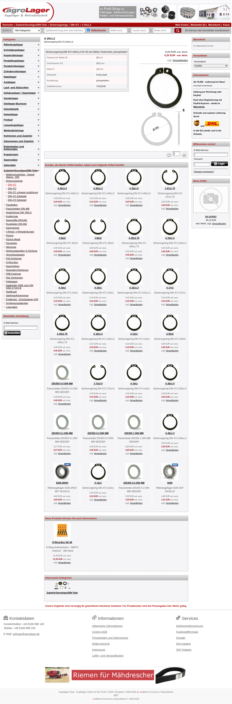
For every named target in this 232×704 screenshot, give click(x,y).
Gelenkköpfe (11, 109)
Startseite (7, 25)
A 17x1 (169, 287)
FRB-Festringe (13, 274)
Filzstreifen (11, 243)
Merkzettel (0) (198, 25)
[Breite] (162, 30)
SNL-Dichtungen (14, 277)
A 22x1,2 (133, 287)
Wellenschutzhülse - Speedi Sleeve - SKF (20, 175)
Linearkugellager (14, 125)
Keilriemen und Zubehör (18, 135)
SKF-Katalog (183, 649)
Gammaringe (12, 228)
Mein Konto (181, 25)
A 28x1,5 (169, 383)
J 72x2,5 (98, 383)
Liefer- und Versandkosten (107, 655)
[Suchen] (177, 30)
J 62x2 (98, 238)
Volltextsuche (98, 30)
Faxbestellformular (187, 631)
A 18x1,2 (98, 334)
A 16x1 (62, 287)
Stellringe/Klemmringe (17, 295)
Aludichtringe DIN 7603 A (19, 212)
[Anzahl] (176, 153)
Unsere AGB (99, 631)
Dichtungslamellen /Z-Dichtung (21, 251)
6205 (169, 483)
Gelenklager (11, 114)
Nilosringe (11, 247)
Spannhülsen (12, 266)
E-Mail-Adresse (11, 323)
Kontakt (180, 637)
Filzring (9, 235)
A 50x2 (169, 334)
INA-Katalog (183, 643)
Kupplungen (11, 154)
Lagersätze (11, 307)
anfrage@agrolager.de (26, 634)
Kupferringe (12, 216)
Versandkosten (180, 60)
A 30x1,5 (62, 188)
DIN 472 (12, 188)
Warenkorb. (199, 107)
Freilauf (8, 119)
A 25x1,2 (86, 25)
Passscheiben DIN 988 (17, 208)
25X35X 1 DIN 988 (133, 433)
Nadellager (10, 76)
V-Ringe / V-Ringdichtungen (20, 231)
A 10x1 (134, 383)
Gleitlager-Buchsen (15, 103)
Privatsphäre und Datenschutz (110, 637)
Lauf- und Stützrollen (16, 87)
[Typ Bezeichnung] (64, 30)
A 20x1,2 (98, 188)
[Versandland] (211, 65)
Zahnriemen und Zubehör (19, 141)
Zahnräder (10, 165)
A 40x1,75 (134, 238)
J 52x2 (62, 238)
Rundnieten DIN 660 (16, 224)
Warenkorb (214, 25)
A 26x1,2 (169, 433)
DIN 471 (75, 25)
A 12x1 (134, 334)
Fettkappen (11, 281)
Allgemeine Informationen (107, 626)
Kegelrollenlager (13, 55)
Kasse (226, 25)
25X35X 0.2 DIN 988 (133, 483)
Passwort (198, 159)
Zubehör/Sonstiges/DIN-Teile (31, 25)
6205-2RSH (62, 483)
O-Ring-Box (12, 262)
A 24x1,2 (169, 238)
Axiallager (10, 82)
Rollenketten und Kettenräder (14, 148)
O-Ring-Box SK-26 (62, 542)
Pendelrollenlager (14, 66)
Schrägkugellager (14, 50)
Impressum (98, 649)
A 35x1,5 (133, 188)
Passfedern (12, 205)
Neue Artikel (200, 181)
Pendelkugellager (14, 60)
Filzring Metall (13, 239)
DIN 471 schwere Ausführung (23, 192)
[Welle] (118, 30)
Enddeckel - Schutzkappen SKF (22, 299)
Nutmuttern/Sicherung (17, 270)
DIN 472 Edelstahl (17, 200)
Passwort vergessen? (204, 171)
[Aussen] (140, 30)
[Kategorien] (27, 30)
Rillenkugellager (13, 44)
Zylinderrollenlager (15, 71)
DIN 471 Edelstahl (17, 196)
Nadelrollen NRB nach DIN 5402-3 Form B (19, 286)
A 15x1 (98, 287)
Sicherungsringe (59, 25)
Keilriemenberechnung (189, 626)
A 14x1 (98, 483)
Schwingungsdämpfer (17, 303)
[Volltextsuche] (88, 30)
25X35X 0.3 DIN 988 (98, 433)
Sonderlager (11, 98)
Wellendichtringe (14, 130)
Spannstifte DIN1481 (16, 220)
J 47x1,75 (170, 188)
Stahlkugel (11, 291)
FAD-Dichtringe (14, 258)
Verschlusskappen (15, 254)
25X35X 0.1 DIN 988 (62, 433)
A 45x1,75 (62, 334)
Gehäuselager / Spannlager (20, 92)
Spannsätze (10, 159)
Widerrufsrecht (101, 643)
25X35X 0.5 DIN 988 (62, 383)
